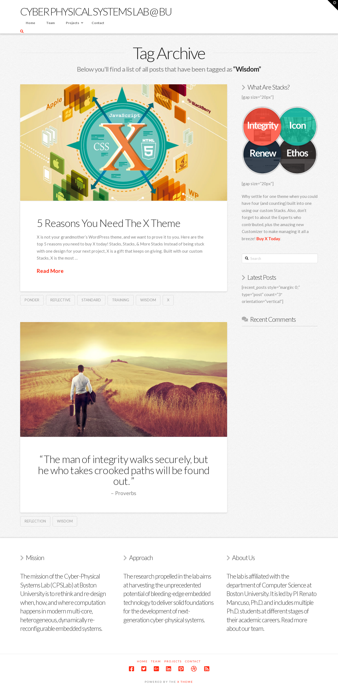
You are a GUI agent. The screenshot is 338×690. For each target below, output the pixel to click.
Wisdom (148, 300)
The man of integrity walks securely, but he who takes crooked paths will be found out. (123, 470)
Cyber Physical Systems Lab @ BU (95, 11)
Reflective (60, 300)
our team (252, 628)
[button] (332, 5)
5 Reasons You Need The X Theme (108, 223)
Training (120, 300)
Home (142, 661)
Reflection (35, 521)
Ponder (32, 300)
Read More (50, 271)
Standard (91, 300)
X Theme (185, 681)
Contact (193, 661)
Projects (173, 661)
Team (156, 661)
